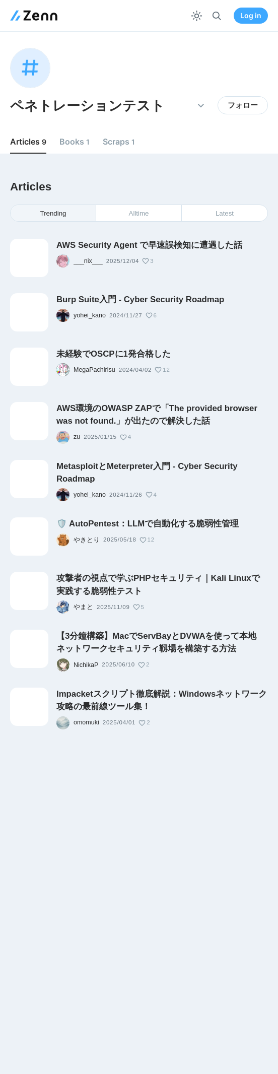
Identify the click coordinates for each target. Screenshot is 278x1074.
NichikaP (86, 664)
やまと (83, 607)
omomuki (86, 722)
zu (77, 436)
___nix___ (88, 260)
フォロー (243, 105)
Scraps (119, 142)
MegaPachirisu (94, 369)
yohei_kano (90, 315)
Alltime (139, 213)
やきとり (87, 540)
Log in (250, 16)
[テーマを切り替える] (196, 16)
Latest (225, 213)
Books (74, 142)
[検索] (217, 16)
